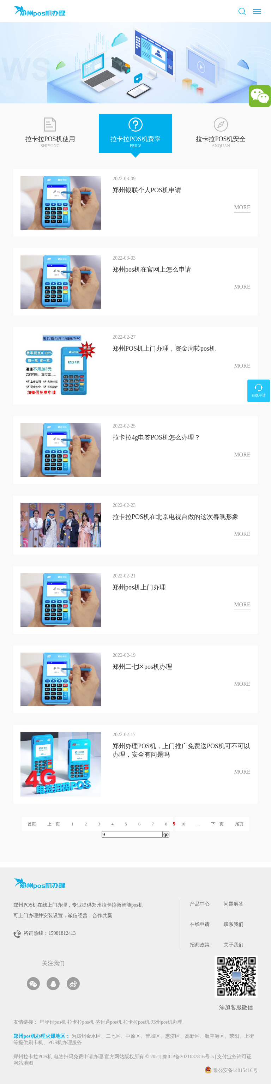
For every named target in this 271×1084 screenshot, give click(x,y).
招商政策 (200, 945)
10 (183, 824)
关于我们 (233, 945)
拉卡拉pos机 (81, 1022)
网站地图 (23, 1063)
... (198, 824)
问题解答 (233, 904)
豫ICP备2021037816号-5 (188, 1057)
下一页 (217, 824)
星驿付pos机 (53, 1022)
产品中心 (200, 904)
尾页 (239, 824)
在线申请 (200, 924)
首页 (32, 824)
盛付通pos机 (109, 1022)
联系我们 (233, 924)
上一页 (53, 824)
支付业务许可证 (233, 1057)
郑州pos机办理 (166, 1022)
